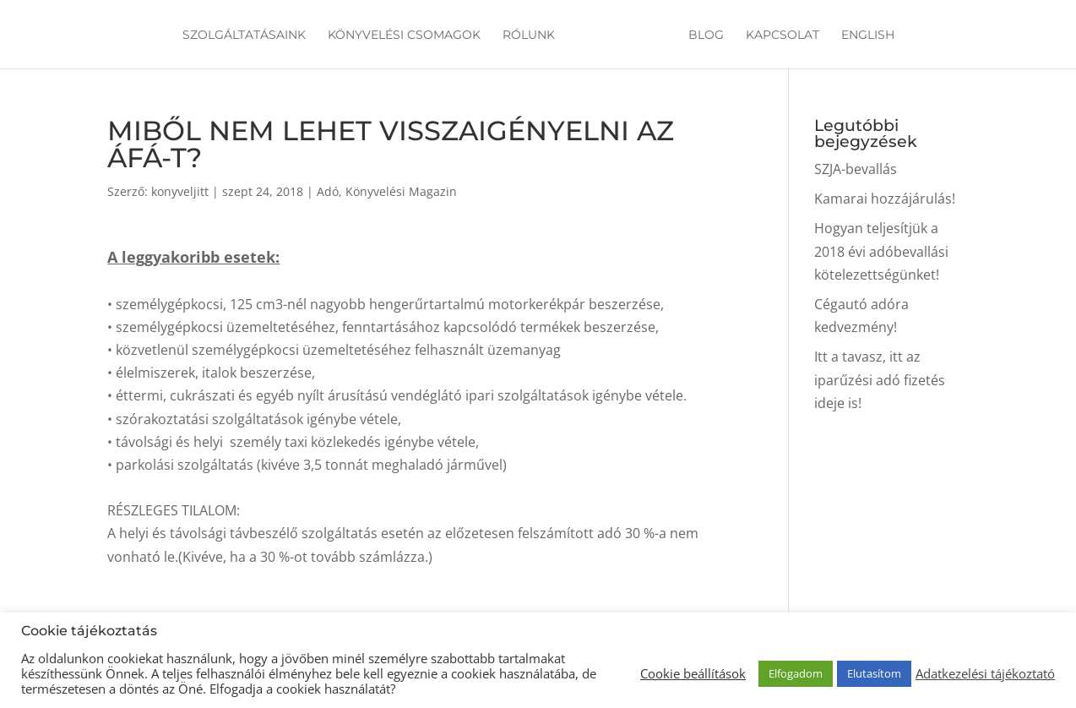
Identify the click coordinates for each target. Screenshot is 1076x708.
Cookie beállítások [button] (693, 673)
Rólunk (529, 35)
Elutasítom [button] (874, 673)
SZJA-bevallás (855, 169)
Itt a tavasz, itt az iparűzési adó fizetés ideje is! (879, 379)
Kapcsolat (782, 35)
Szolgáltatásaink (244, 35)
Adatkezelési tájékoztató (985, 673)
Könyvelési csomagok (404, 35)
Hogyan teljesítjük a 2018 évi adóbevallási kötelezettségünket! (881, 251)
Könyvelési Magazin (401, 191)
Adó (328, 191)
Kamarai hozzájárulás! (884, 198)
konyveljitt (180, 191)
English (867, 35)
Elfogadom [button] (796, 673)
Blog (706, 35)
